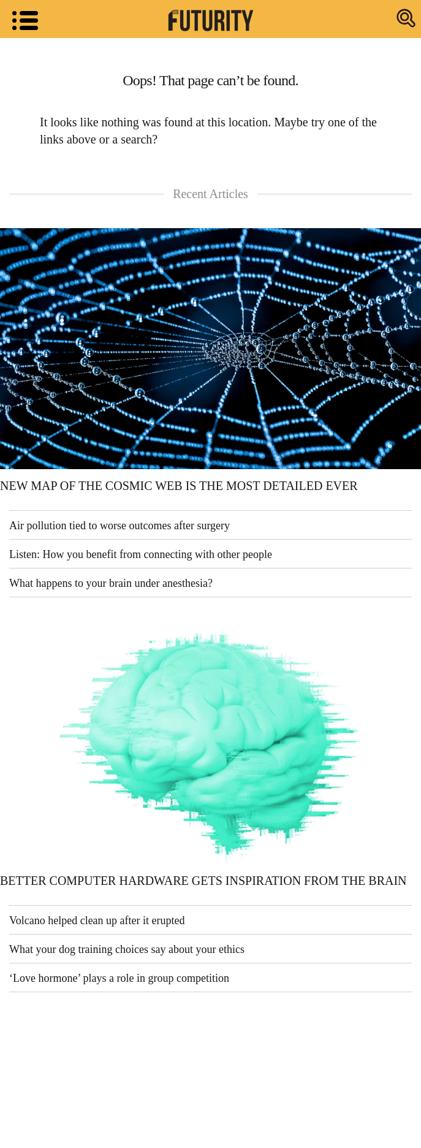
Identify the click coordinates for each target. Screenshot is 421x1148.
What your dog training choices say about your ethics (127, 949)
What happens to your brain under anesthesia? (111, 583)
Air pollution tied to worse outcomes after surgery (119, 525)
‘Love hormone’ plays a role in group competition (119, 978)
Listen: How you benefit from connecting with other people (140, 554)
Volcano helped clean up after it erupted (97, 920)
